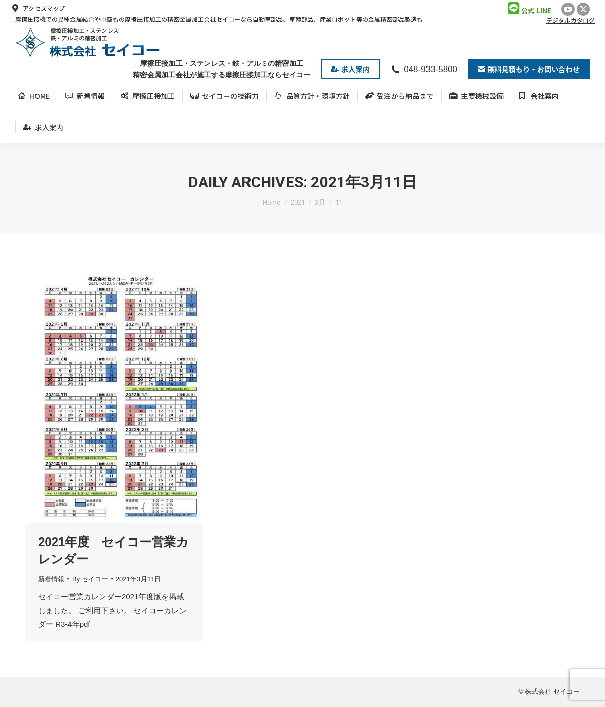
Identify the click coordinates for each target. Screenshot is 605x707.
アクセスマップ (37, 8)
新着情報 (51, 579)
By (90, 579)
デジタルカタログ (570, 20)
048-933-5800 (423, 69)
